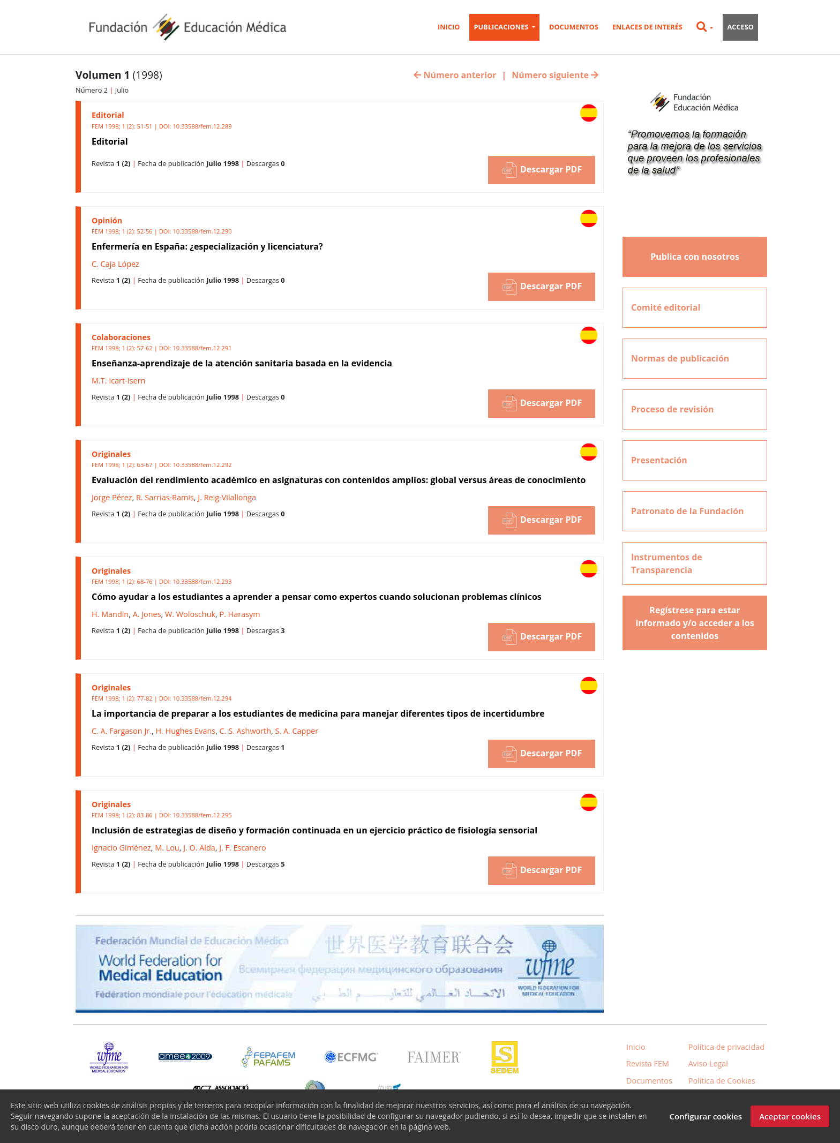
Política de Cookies (721, 1081)
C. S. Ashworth (245, 731)
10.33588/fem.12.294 (201, 698)
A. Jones (147, 614)
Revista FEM (647, 1063)
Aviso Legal (708, 1063)
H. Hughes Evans (185, 731)
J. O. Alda (199, 848)
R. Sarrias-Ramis (165, 497)
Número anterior (455, 75)
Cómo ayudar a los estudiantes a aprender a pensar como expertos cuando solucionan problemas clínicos (317, 597)
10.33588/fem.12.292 (201, 465)
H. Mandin (110, 614)
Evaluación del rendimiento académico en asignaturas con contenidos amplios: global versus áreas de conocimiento (339, 480)
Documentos (573, 27)
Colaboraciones (121, 337)
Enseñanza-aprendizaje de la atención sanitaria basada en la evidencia (242, 363)
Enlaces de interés (647, 27)
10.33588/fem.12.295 (201, 815)
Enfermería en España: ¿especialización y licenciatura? (207, 246)
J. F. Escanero (242, 848)
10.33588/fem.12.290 (201, 231)
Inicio (449, 27)
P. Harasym (240, 614)
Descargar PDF (541, 170)
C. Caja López (115, 264)
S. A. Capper (297, 731)
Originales (111, 454)
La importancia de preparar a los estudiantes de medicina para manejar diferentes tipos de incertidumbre (318, 713)
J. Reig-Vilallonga (227, 497)
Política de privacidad (726, 1047)
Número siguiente (555, 75)
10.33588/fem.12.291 (201, 348)
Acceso (740, 27)
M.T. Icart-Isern (118, 380)
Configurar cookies (705, 1118)
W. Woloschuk (190, 614)
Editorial (108, 115)
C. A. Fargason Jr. (122, 731)
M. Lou (167, 848)
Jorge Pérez (112, 497)
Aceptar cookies (790, 1118)
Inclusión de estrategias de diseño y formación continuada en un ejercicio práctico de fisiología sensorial (314, 830)
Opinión (107, 220)
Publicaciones (502, 27)
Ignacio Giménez (121, 848)
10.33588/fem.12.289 (201, 126)
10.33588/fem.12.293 (201, 581)
